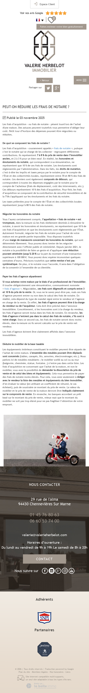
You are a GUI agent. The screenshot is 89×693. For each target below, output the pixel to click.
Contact (44, 559)
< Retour (44, 80)
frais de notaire (62, 148)
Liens (68, 672)
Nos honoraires (56, 672)
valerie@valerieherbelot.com (44, 535)
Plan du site (24, 672)
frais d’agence (12, 288)
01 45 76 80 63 (44, 514)
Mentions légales (40, 672)
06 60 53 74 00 (44, 521)
